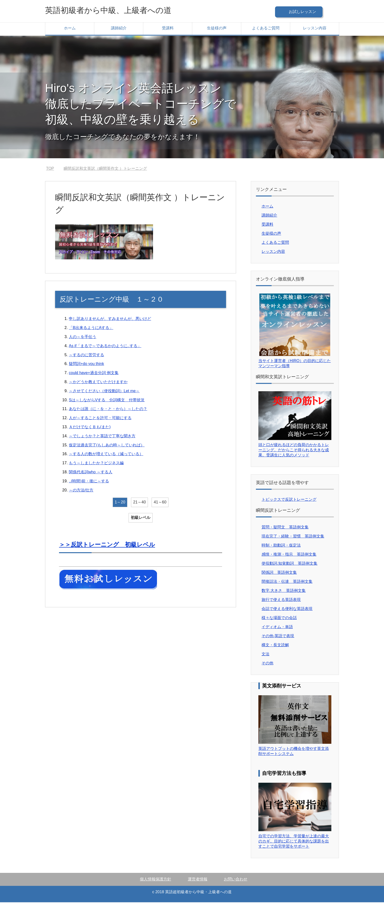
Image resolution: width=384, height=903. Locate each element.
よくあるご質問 (265, 29)
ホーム (70, 29)
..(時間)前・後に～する (89, 482)
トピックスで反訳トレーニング (289, 500)
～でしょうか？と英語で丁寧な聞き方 (102, 437)
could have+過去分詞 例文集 (94, 373)
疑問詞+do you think (86, 364)
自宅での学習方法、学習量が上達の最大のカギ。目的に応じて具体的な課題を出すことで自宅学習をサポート (293, 842)
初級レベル (140, 518)
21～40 (139, 503)
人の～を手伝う (82, 337)
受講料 (168, 29)
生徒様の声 (217, 29)
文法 (265, 655)
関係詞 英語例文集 (279, 573)
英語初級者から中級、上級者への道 (116, 11)
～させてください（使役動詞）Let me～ (104, 392)
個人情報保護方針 (155, 880)
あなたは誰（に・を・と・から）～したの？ (108, 409)
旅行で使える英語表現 (281, 600)
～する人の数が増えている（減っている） (106, 454)
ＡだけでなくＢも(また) (90, 428)
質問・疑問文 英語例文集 (285, 528)
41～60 (160, 503)
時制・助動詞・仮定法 (281, 546)
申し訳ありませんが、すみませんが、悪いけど (110, 319)
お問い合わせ (235, 880)
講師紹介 (119, 29)
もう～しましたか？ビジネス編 (96, 464)
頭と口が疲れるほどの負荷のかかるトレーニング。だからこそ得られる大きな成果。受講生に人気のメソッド (293, 450)
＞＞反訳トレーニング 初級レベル (107, 545)
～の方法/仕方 (81, 491)
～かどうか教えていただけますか (98, 382)
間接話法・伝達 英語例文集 (287, 582)
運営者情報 (197, 880)
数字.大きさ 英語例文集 (284, 591)
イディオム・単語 (277, 627)
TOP (50, 169)
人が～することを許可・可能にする (100, 418)
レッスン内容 (314, 29)
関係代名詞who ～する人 (90, 473)
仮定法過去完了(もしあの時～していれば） (106, 446)
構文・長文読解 (275, 646)
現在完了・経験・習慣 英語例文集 (293, 537)
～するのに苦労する (86, 356)
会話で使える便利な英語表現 (287, 609)
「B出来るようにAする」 (91, 328)
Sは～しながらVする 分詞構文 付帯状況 (106, 401)
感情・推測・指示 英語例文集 (289, 555)
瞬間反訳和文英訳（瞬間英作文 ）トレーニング (105, 169)
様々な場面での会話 (279, 618)
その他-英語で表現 (278, 637)
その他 (267, 664)
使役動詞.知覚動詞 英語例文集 (289, 564)
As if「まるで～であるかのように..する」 (105, 346)
